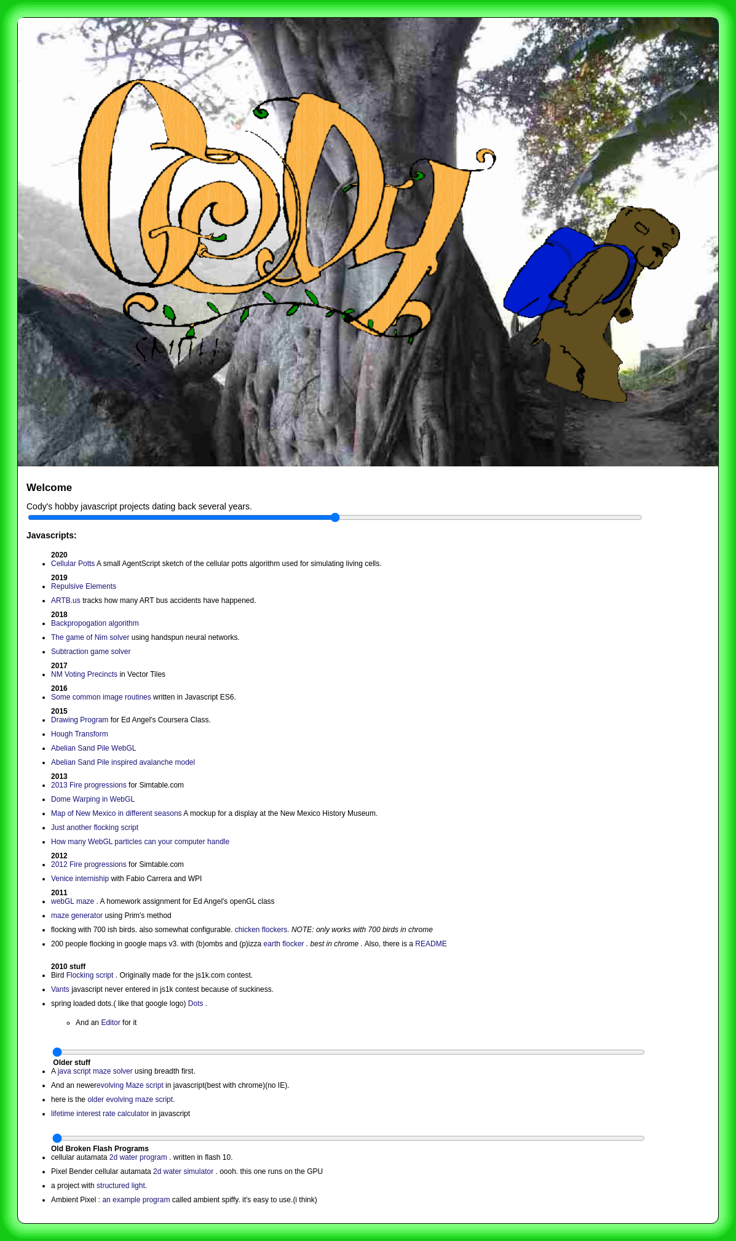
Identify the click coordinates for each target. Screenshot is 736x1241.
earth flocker (284, 944)
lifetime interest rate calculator (100, 1113)
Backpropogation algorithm (95, 623)
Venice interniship (80, 878)
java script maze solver (95, 1071)
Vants (61, 989)
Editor (111, 1022)
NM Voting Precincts (84, 674)
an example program (137, 1199)
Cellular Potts (73, 563)
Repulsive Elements (83, 586)
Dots (196, 1003)
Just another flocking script (94, 827)
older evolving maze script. (131, 1099)
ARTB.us (66, 600)
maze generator (78, 915)
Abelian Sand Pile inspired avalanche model (123, 762)
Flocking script (90, 975)
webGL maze (74, 901)
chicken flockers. (262, 929)
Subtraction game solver (90, 651)
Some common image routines (101, 697)
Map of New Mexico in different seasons (116, 813)
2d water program (139, 1157)
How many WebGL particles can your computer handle (140, 841)
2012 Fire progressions (90, 864)
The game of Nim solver (90, 637)
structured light (121, 1185)
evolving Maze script (130, 1085)
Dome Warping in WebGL (93, 799)
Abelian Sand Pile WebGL (94, 748)
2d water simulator (184, 1171)
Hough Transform (79, 734)
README (430, 944)
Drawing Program (79, 720)
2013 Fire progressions (90, 785)
